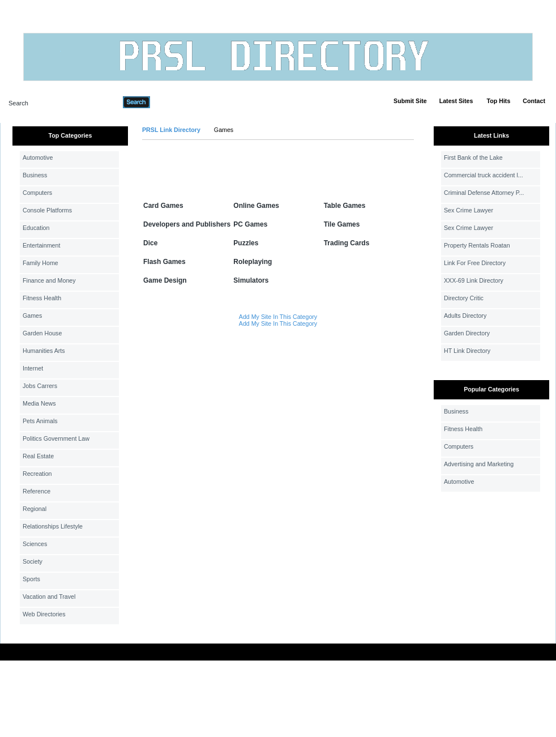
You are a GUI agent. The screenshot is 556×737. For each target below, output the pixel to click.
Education (36, 227)
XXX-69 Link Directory (473, 280)
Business (35, 175)
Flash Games (164, 262)
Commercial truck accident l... (483, 175)
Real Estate (38, 456)
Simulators (250, 280)
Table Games (345, 206)
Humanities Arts (44, 350)
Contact (534, 100)
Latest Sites (456, 100)
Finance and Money (49, 280)
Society (32, 561)
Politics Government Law (56, 438)
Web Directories (44, 614)
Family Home (40, 262)
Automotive (38, 157)
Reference (36, 491)
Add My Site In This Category (278, 316)
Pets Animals (40, 421)
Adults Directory (465, 315)
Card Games (163, 206)
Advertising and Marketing (479, 464)
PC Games (250, 224)
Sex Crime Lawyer (468, 210)
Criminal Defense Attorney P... (484, 192)
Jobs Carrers (40, 385)
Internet (33, 368)
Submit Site (410, 100)
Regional (34, 508)
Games (32, 315)
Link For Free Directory (475, 262)
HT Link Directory (467, 350)
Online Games (256, 206)
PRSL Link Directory (171, 129)
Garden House (42, 333)
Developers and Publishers (186, 224)
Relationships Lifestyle (53, 526)
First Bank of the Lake (473, 157)
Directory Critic (464, 298)
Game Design (165, 280)
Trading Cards (347, 243)
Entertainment (41, 245)
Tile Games (342, 224)
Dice (150, 243)
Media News (39, 403)
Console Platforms (47, 210)
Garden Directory (467, 333)
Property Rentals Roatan (477, 245)
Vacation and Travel (49, 596)
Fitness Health (42, 298)
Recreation (37, 473)
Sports (31, 579)
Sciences (35, 543)
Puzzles (245, 243)
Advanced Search (179, 102)
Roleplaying (252, 262)
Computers (37, 192)
